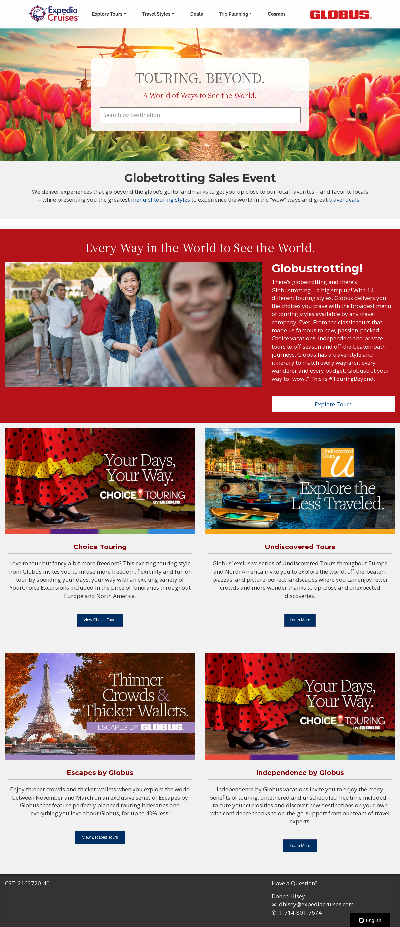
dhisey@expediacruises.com (316, 904)
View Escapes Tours (100, 837)
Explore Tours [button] (107, 14)
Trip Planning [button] (233, 14)
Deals (196, 14)
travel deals (344, 199)
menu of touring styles (161, 199)
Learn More (300, 620)
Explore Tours (333, 404)
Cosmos (276, 14)
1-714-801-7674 (300, 912)
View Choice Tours (100, 620)
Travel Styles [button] (156, 14)
